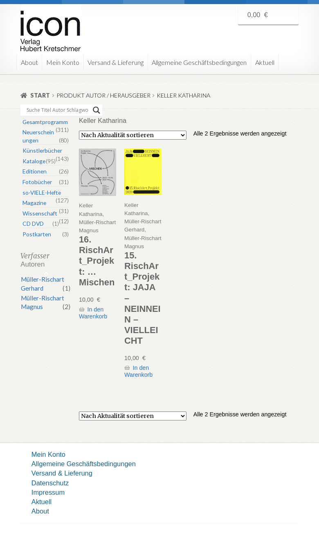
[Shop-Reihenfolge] (132, 135)
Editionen (34, 171)
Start (40, 95)
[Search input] (58, 110)
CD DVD (33, 223)
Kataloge (33, 161)
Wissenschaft (39, 213)
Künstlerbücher (42, 150)
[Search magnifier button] (96, 110)
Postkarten (36, 234)
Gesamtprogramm (45, 121)
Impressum (48, 492)
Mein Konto (62, 62)
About (29, 62)
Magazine (34, 202)
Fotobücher (37, 181)
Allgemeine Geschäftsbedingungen (199, 62)
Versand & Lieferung (116, 62)
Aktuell (264, 62)
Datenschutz (50, 483)
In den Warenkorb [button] (93, 313)
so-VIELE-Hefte (41, 192)
